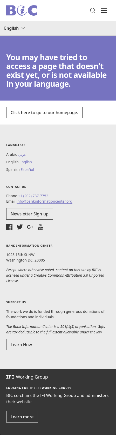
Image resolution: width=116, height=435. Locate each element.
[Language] (14, 28)
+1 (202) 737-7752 (33, 195)
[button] (92, 10)
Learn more (22, 417)
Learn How (21, 344)
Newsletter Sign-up (30, 214)
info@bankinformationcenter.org (44, 201)
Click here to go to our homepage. (44, 112)
